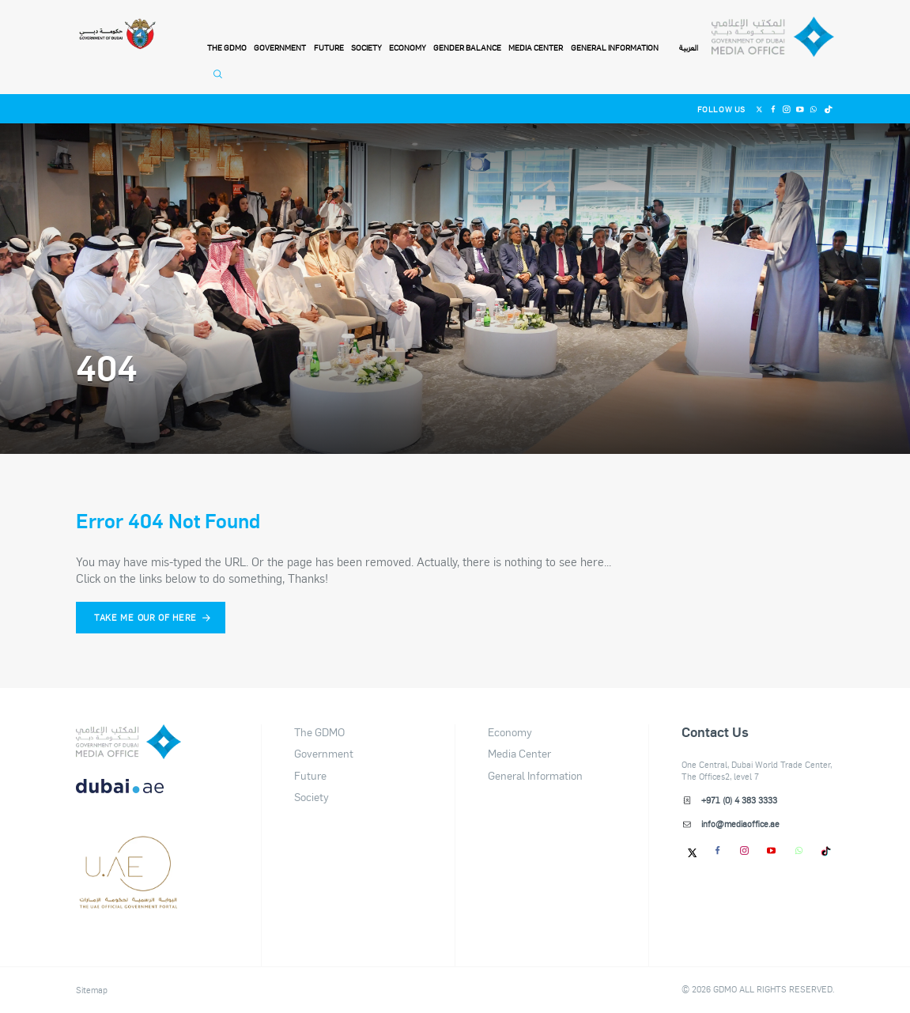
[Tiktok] (827, 108)
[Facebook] (773, 108)
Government (280, 47)
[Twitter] (759, 108)
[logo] (128, 741)
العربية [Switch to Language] (688, 48)
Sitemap (92, 990)
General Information (615, 47)
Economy (407, 47)
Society (366, 47)
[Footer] (128, 903)
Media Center (535, 47)
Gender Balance (467, 47)
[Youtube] (800, 108)
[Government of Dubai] (117, 34)
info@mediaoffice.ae (740, 824)
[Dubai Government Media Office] (773, 37)
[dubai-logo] (128, 849)
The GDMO (319, 732)
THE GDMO (227, 47)
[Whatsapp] (814, 108)
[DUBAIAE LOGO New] (128, 795)
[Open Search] (220, 80)
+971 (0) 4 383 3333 (739, 800)
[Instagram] (786, 108)
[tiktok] (825, 850)
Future (329, 47)
